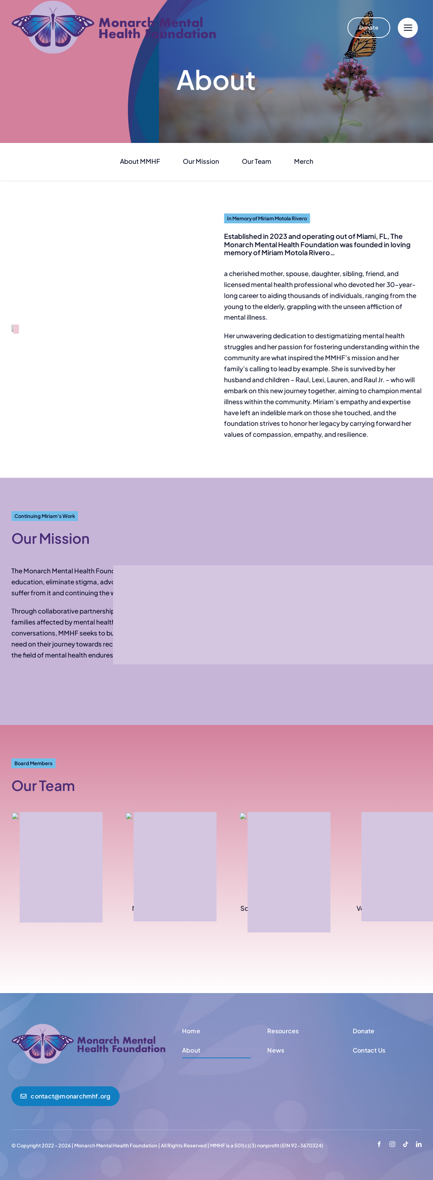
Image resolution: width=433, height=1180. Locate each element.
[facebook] (379, 1144)
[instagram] (392, 1144)
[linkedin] (419, 1144)
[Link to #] (408, 28)
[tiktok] (405, 1144)
